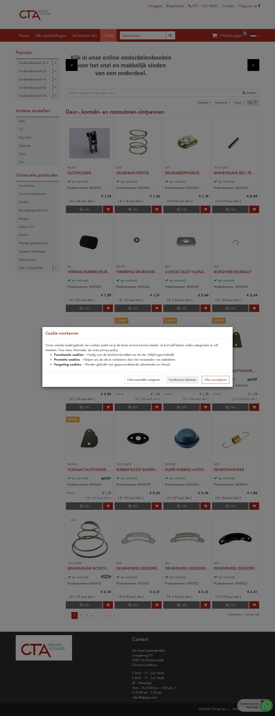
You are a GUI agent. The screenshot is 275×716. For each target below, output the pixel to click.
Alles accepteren (216, 379)
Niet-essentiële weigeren (143, 379)
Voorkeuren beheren (182, 379)
